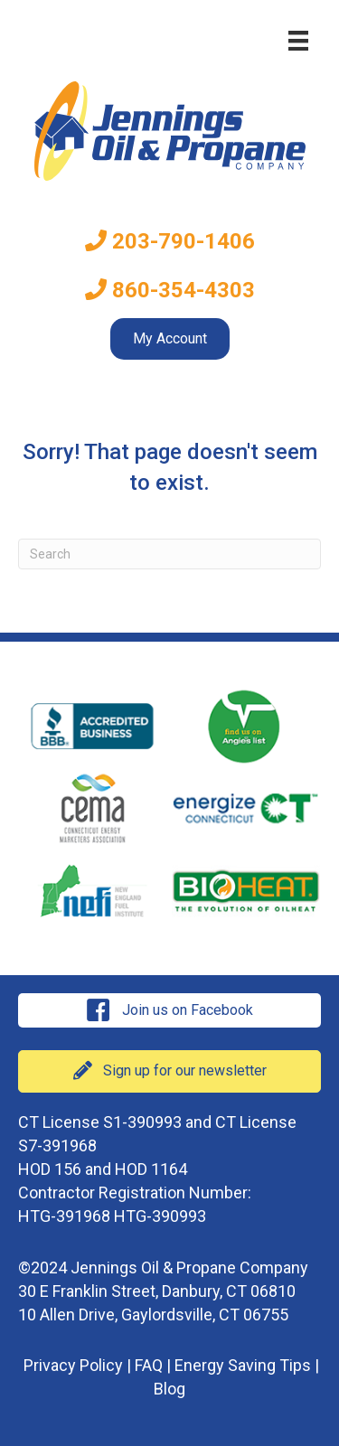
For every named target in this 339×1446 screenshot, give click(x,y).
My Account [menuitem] (170, 338)
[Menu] (298, 40)
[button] (169, 1010)
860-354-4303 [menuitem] (170, 290)
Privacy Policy (73, 1365)
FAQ (149, 1365)
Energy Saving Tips (242, 1365)
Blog (169, 1388)
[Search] (169, 554)
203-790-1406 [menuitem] (170, 241)
